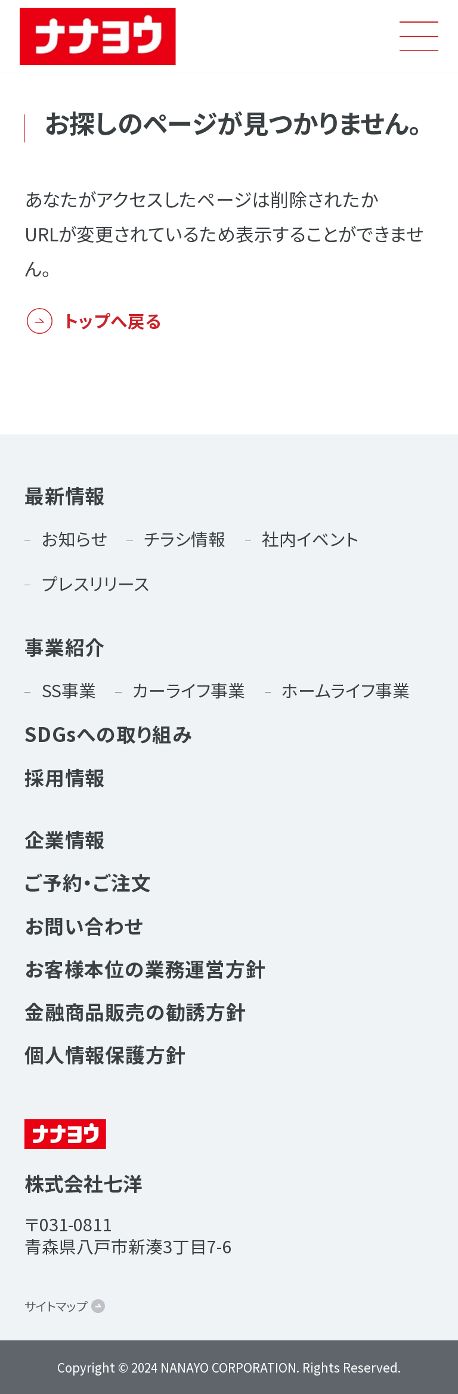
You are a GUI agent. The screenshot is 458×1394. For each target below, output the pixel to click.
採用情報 (64, 777)
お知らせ (74, 538)
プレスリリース (95, 583)
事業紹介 (64, 646)
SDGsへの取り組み (108, 733)
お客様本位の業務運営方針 (145, 968)
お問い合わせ (84, 925)
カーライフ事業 (188, 690)
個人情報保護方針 (105, 1054)
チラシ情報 (184, 538)
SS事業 (69, 690)
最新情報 (64, 495)
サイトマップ (55, 1306)
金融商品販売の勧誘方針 (135, 1011)
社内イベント (310, 538)
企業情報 (64, 839)
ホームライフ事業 (345, 690)
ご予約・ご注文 (87, 882)
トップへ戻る (113, 320)
